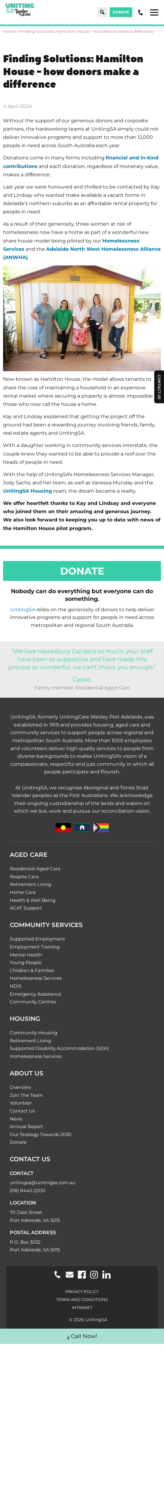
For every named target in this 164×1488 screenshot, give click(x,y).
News (16, 1119)
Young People (26, 962)
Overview (20, 1087)
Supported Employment (37, 939)
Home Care (23, 892)
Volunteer (21, 1103)
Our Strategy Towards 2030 (40, 1134)
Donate (121, 12)
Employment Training (35, 947)
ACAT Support (26, 908)
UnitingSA (22, 609)
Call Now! (82, 1337)
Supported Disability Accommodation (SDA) (59, 1048)
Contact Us (22, 1111)
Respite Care (24, 876)
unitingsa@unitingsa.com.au (42, 1182)
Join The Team (26, 1095)
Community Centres (33, 1002)
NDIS (15, 986)
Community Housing (33, 1033)
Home (9, 31)
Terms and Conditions (82, 1299)
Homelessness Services (36, 978)
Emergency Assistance (35, 994)
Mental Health (26, 955)
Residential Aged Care (35, 869)
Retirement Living (30, 884)
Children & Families (32, 970)
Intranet (82, 1307)
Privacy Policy (82, 1291)
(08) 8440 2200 (27, 1190)
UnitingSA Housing (27, 491)
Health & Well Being (32, 900)
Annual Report (26, 1126)
